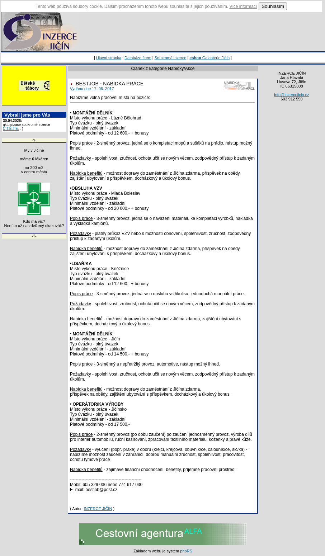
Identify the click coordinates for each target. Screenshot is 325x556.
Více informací (243, 6)
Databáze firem (137, 58)
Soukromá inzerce (171, 58)
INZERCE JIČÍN (98, 508)
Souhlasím (273, 6)
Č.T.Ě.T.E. (11, 129)
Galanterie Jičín (209, 58)
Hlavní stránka (108, 58)
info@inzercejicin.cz (291, 95)
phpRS (186, 551)
